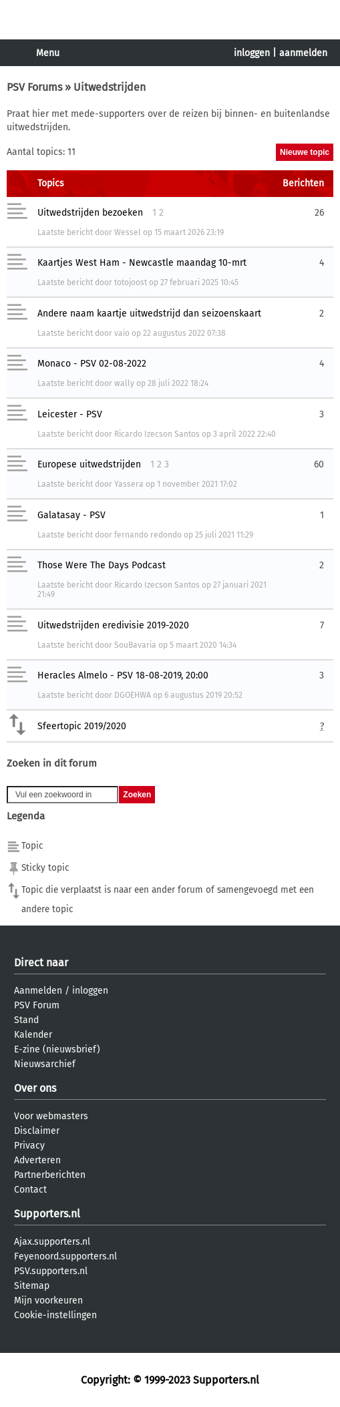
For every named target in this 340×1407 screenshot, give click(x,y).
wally (124, 383)
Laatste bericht (65, 232)
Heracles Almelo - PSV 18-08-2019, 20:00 (122, 675)
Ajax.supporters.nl (52, 1241)
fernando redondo (148, 535)
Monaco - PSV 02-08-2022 (91, 363)
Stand (26, 1020)
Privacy (29, 1145)
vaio (122, 333)
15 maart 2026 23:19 (189, 232)
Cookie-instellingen (55, 1315)
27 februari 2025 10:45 (199, 282)
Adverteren (37, 1160)
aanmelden (303, 53)
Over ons (35, 1088)
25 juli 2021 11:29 (224, 535)
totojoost (130, 282)
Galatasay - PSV (71, 515)
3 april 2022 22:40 (244, 434)
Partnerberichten (50, 1175)
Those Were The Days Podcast (101, 565)
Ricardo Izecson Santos (157, 434)
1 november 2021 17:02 (197, 484)
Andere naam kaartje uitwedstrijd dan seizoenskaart (149, 313)
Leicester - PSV (69, 414)
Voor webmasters (51, 1116)
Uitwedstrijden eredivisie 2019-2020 (113, 625)
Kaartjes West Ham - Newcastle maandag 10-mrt (141, 262)
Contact (30, 1189)
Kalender (33, 1034)
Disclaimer (36, 1131)
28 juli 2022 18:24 (178, 383)
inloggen (252, 53)
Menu (47, 53)
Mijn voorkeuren (48, 1300)
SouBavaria (135, 645)
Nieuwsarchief (44, 1064)
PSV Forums (34, 87)
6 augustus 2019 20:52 (203, 695)
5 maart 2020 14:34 (203, 645)
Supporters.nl (47, 1213)
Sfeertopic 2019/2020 (81, 726)
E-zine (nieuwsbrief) (57, 1049)
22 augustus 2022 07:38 (184, 333)
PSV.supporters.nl (51, 1271)
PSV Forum (36, 1005)
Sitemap (31, 1285)
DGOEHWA (132, 695)
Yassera (129, 484)
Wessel (127, 232)
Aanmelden (38, 990)
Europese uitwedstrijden (89, 464)
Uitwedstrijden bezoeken (90, 212)
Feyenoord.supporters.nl (65, 1256)
